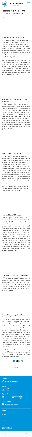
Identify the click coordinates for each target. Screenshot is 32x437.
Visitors (4, 413)
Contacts (27, 434)
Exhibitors (16, 434)
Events (4, 417)
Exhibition (5, 410)
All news (16, 367)
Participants (5, 415)
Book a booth (5, 434)
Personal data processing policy (8, 428)
